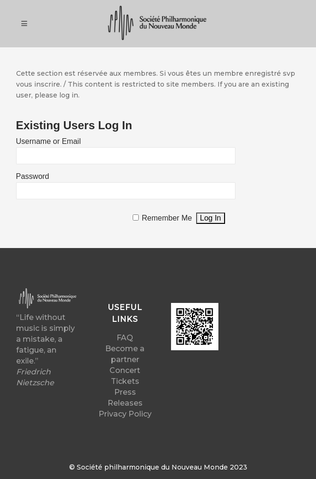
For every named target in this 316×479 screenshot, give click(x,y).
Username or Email (48, 141)
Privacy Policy (125, 413)
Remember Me (167, 218)
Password (32, 176)
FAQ (125, 337)
